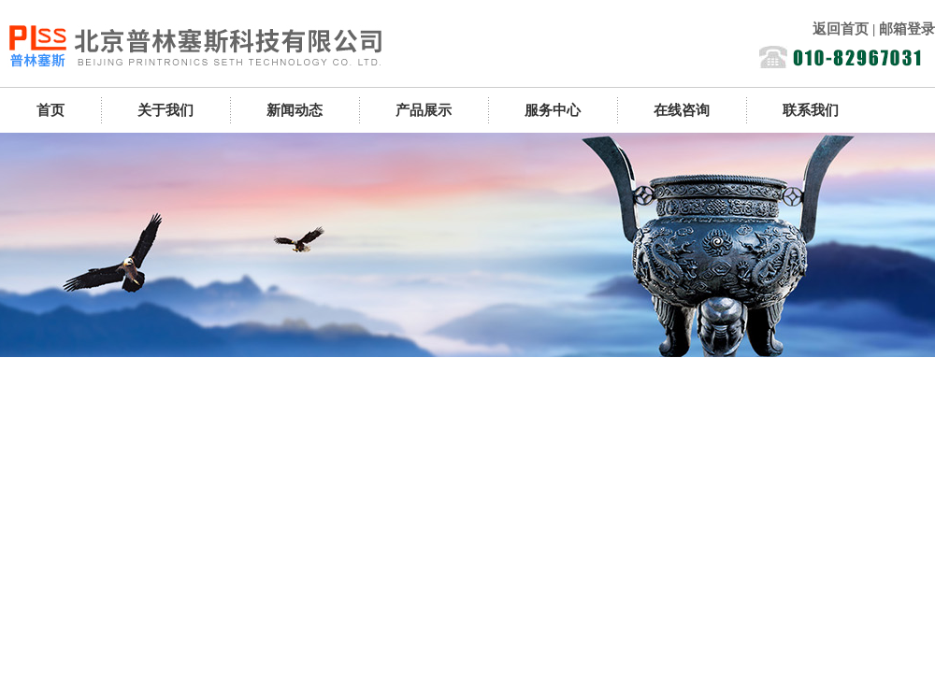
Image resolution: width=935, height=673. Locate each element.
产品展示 (424, 110)
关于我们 (165, 110)
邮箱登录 (907, 28)
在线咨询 (682, 110)
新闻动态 (294, 110)
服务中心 (553, 110)
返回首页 (841, 28)
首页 (50, 110)
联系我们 (811, 110)
